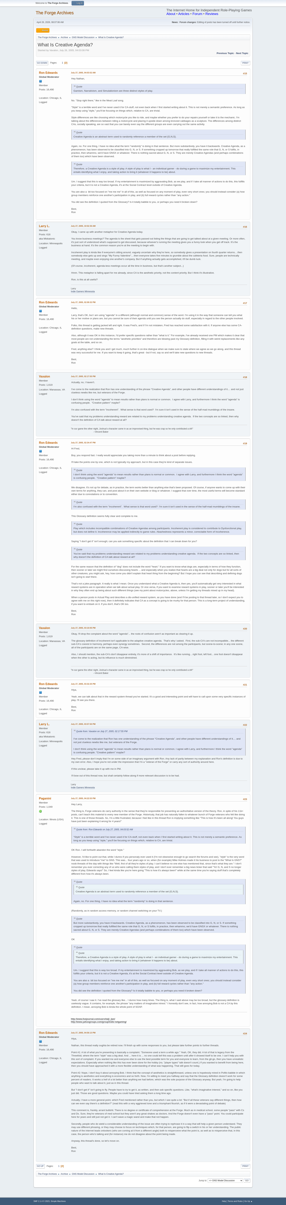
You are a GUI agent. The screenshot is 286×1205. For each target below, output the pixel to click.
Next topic (242, 53)
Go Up (40, 1166)
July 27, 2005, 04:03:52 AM (83, 73)
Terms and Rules (235, 1201)
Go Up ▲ (248, 1201)
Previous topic (225, 53)
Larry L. (44, 226)
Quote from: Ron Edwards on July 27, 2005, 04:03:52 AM (104, 829)
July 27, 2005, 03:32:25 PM (83, 684)
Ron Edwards (48, 72)
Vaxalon (44, 376)
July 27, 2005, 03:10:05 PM (83, 628)
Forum (197, 14)
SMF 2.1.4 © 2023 (42, 1201)
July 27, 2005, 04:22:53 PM (83, 798)
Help (224, 1201)
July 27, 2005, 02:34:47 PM (83, 443)
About (170, 14)
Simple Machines (58, 1201)
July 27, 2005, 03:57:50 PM (83, 724)
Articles (183, 14)
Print (245, 63)
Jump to (203, 1180)
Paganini (45, 798)
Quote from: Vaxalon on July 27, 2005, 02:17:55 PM (102, 731)
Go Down (42, 63)
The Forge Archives (55, 12)
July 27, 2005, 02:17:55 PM (83, 376)
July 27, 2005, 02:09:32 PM (83, 302)
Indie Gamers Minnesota (83, 291)
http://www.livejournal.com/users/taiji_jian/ (93, 1019)
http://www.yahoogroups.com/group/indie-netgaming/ (99, 1022)
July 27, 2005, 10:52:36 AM (83, 226)
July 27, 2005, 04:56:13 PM (83, 1033)
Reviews (211, 14)
